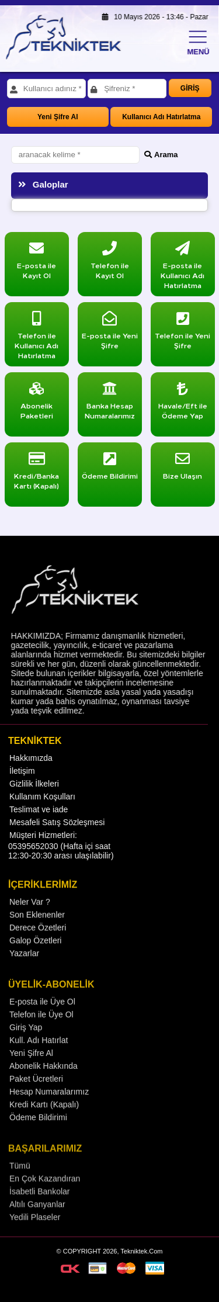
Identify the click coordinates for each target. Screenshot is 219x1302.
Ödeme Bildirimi (38, 1132)
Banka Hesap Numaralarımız (110, 403)
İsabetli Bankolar (39, 1207)
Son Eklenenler (37, 928)
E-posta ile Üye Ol (42, 1016)
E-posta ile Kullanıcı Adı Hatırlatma (182, 267)
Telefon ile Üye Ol (41, 1029)
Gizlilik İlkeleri (34, 795)
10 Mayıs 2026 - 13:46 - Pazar (152, 17)
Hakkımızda (31, 769)
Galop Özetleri (35, 954)
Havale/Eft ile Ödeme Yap (182, 403)
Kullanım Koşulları (42, 808)
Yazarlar (24, 967)
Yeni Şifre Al (57, 117)
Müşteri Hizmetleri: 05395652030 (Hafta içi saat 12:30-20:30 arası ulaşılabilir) (61, 857)
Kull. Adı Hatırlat (38, 1055)
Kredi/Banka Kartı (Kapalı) (36, 473)
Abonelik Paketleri (36, 403)
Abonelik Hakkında (43, 1081)
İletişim (22, 782)
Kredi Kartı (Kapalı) (44, 1119)
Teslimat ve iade (38, 821)
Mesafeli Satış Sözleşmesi (57, 834)
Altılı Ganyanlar (37, 1220)
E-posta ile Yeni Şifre (110, 333)
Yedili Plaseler (34, 1233)
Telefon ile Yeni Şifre (182, 333)
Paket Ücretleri (36, 1094)
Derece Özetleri (37, 941)
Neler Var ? (29, 915)
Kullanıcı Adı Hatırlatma (161, 117)
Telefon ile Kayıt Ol (110, 262)
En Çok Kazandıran (44, 1194)
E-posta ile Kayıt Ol (36, 262)
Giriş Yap (25, 1042)
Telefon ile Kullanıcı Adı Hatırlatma (36, 338)
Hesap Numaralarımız (49, 1106)
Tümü (19, 1181)
